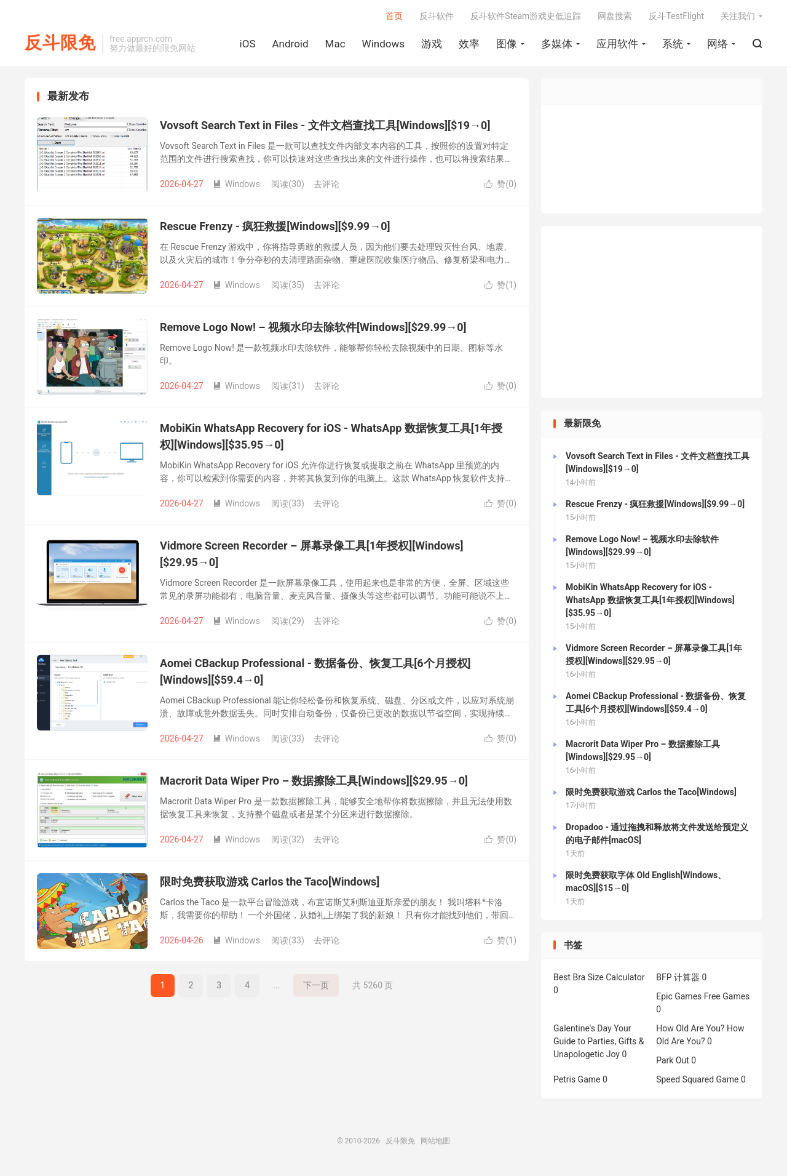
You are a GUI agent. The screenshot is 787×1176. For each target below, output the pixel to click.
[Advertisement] (651, 312)
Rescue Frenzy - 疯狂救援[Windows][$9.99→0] (275, 226)
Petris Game (576, 1080)
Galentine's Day (582, 1029)
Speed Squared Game (697, 1080)
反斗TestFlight (676, 16)
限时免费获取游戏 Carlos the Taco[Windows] (269, 881)
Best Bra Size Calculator (599, 978)
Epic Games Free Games (702, 997)
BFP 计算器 (678, 978)
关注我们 (738, 16)
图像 (506, 44)
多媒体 (556, 44)
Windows (383, 44)
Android (290, 44)
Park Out (672, 1061)
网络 (717, 44)
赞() (500, 184)
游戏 (431, 44)
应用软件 (617, 44)
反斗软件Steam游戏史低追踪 (525, 16)
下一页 (316, 985)
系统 (672, 44)
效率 (469, 44)
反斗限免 (60, 43)
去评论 (326, 184)
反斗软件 (436, 16)
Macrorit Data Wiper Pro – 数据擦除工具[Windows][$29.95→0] (314, 780)
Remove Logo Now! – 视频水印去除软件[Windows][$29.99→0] (313, 327)
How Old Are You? (690, 1029)
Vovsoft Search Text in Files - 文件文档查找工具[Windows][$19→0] (325, 125)
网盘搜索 (615, 16)
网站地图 (435, 1141)
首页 (394, 16)
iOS (248, 44)
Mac (335, 44)
